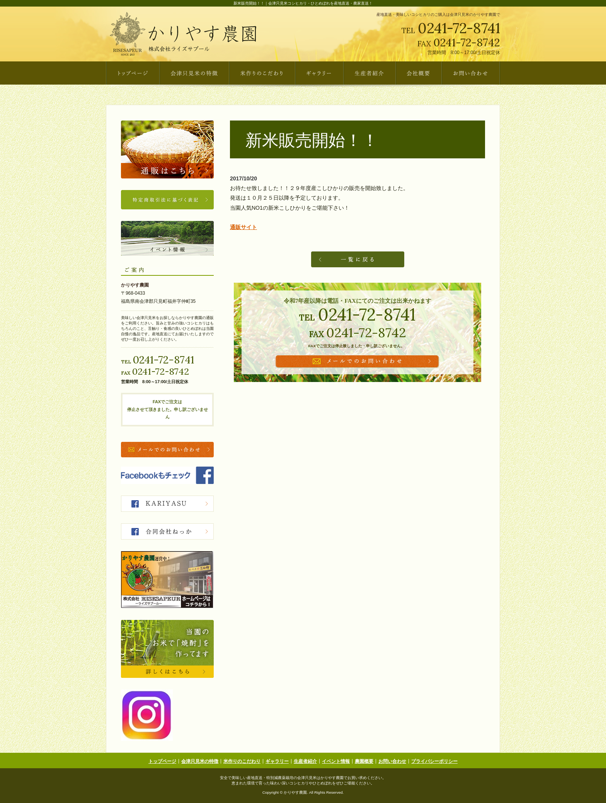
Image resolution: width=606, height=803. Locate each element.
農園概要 (364, 761)
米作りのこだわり (241, 761)
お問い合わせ (392, 761)
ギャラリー (277, 761)
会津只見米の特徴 (199, 761)
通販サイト (243, 227)
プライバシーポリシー (434, 761)
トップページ (162, 761)
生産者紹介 (305, 761)
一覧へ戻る (357, 259)
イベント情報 (336, 761)
